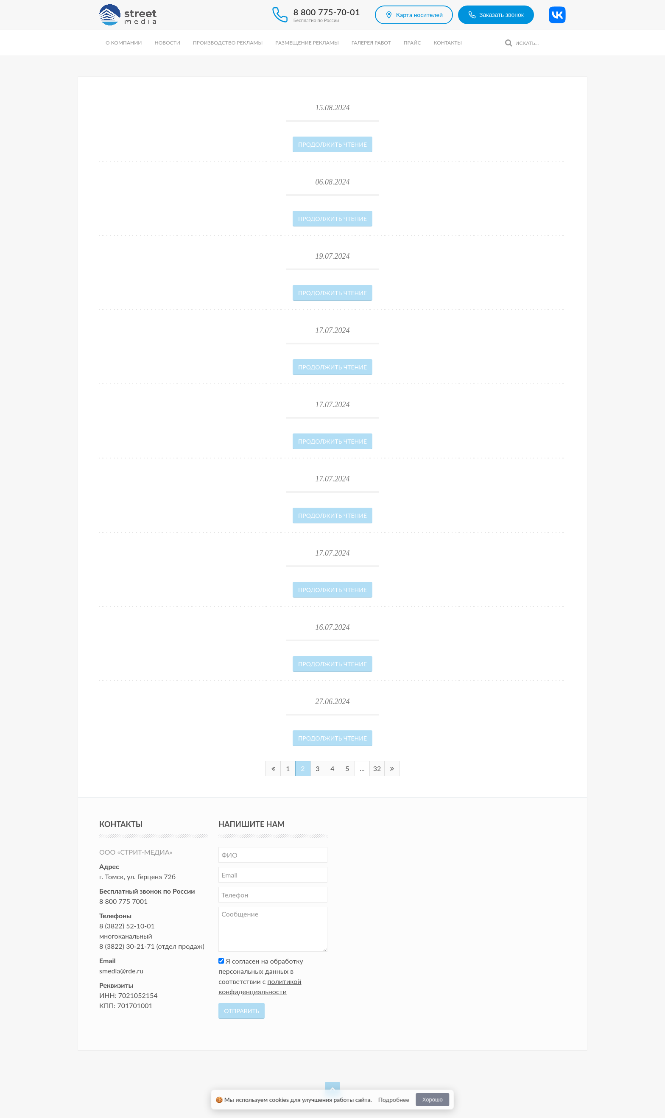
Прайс (412, 42)
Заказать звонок (496, 15)
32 (377, 768)
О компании (124, 42)
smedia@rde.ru (121, 971)
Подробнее (393, 1099)
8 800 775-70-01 (326, 12)
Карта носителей (414, 15)
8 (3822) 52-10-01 (127, 926)
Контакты (447, 42)
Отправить (241, 1011)
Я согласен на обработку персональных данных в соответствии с (260, 976)
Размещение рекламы (306, 42)
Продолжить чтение (332, 144)
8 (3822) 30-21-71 (127, 946)
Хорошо (432, 1099)
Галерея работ (371, 42)
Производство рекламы (228, 42)
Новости (167, 42)
